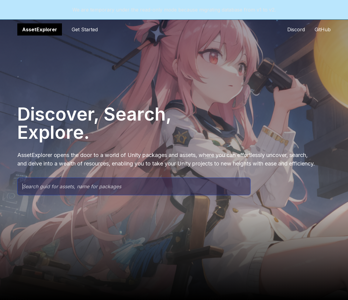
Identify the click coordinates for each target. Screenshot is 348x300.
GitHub (323, 29)
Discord (296, 29)
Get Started (85, 29)
